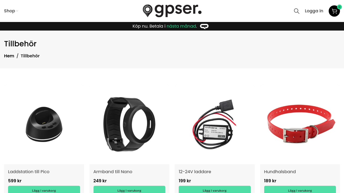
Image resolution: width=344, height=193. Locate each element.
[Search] (296, 11)
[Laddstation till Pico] (44, 124)
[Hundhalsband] (300, 124)
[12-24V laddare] (215, 124)
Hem (9, 56)
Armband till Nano (113, 172)
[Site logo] (172, 11)
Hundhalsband (280, 172)
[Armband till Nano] (129, 124)
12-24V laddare (195, 172)
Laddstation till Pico (28, 172)
